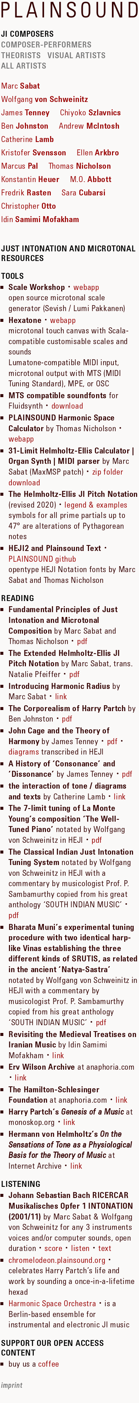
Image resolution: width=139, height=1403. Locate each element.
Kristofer (33, 152)
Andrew (89, 125)
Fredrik (26, 192)
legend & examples (95, 504)
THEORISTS (21, 55)
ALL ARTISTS (23, 66)
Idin (40, 219)
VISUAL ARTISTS (76, 55)
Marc (20, 85)
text (105, 1248)
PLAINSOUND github (42, 558)
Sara (83, 192)
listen (80, 1248)
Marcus (19, 165)
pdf (82, 641)
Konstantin (30, 179)
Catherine (27, 139)
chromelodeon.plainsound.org (57, 1259)
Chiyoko (90, 112)
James (25, 112)
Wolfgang (44, 99)
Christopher (28, 205)
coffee (48, 1363)
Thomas (80, 165)
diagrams (24, 751)
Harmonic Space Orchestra (52, 1303)
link (61, 696)
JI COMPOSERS (27, 34)
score (53, 1248)
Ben (25, 125)
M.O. (90, 179)
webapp (86, 287)
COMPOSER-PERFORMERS (46, 45)
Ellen (98, 152)
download (67, 405)
